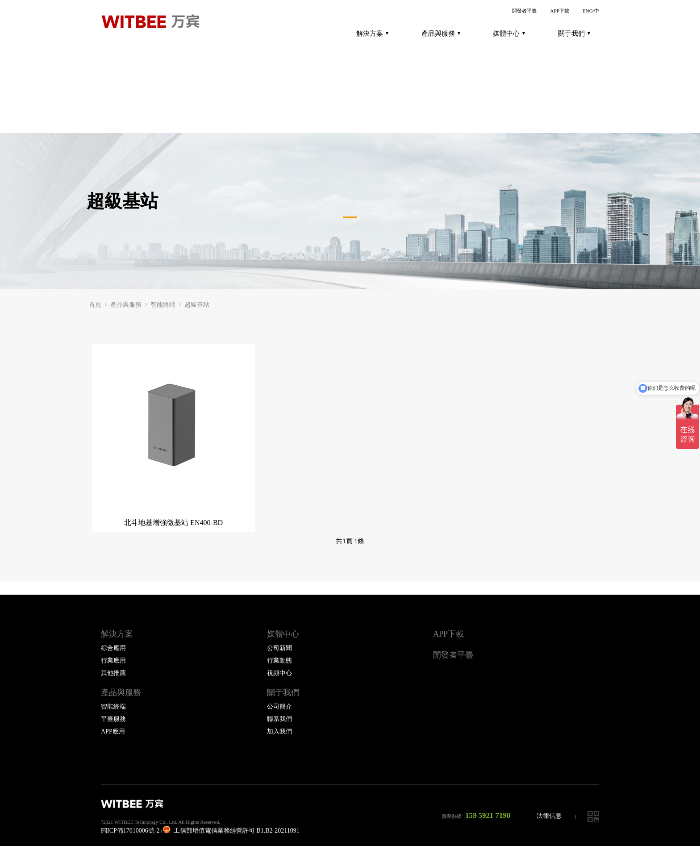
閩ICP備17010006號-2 (130, 830)
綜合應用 (113, 648)
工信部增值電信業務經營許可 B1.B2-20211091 (231, 830)
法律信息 (549, 816)
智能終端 (162, 304)
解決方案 (372, 33)
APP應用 (113, 731)
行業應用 (113, 660)
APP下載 (559, 10)
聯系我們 (279, 719)
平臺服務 (113, 719)
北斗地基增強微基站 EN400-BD (173, 522)
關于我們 (574, 33)
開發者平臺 (524, 10)
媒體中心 (509, 33)
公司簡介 (279, 706)
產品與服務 (440, 33)
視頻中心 (279, 673)
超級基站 (196, 304)
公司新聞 (279, 648)
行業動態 (279, 660)
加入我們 (279, 731)
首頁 (95, 304)
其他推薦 (113, 673)
